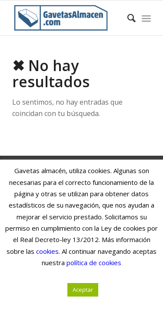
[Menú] (146, 17)
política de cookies (94, 262)
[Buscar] (127, 17)
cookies (47, 251)
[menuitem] (127, 17)
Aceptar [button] (83, 290)
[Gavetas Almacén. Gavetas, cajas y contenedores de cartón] (67, 17)
